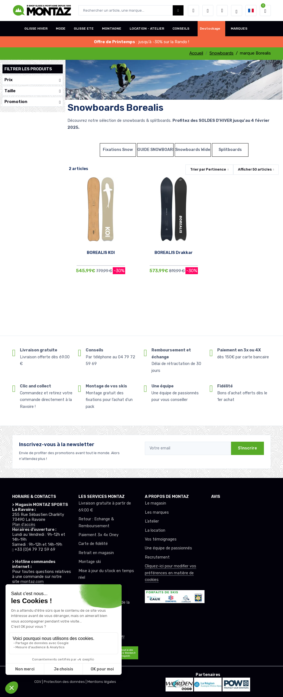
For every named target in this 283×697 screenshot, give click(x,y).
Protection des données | (65, 682)
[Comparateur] (222, 10)
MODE (60, 28)
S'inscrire (247, 448)
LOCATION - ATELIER (147, 28)
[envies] (207, 10)
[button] (193, 10)
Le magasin (155, 503)
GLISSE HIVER (36, 28)
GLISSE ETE (84, 28)
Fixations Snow (118, 149)
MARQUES (239, 28)
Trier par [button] (208, 169)
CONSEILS (180, 28)
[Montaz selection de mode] (236, 10)
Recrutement (157, 557)
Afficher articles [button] (255, 169)
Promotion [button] (32, 101)
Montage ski (89, 561)
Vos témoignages (161, 539)
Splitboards (230, 149)
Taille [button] (32, 91)
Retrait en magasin (96, 553)
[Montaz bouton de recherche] (178, 10)
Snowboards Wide (192, 149)
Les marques (157, 512)
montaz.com (32, 581)
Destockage (210, 28)
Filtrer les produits (28, 68)
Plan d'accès (23, 524)
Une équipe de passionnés (168, 548)
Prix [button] (32, 80)
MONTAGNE (111, 28)
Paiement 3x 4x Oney (98, 535)
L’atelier (152, 521)
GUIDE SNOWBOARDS (155, 149)
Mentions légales (101, 682)
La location (155, 530)
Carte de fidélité (93, 543)
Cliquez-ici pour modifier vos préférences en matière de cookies (170, 573)
